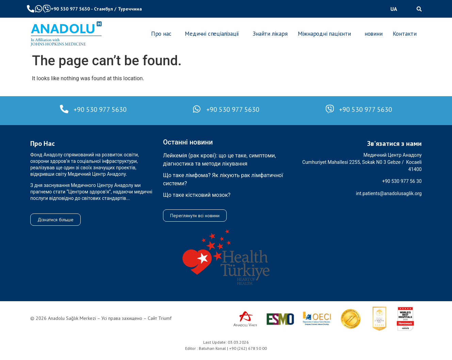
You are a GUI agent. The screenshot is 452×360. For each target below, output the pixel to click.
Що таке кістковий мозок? (196, 195)
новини (374, 33)
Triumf (165, 318)
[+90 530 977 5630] (64, 109)
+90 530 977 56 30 (402, 181)
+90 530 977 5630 (70, 9)
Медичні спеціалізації (212, 33)
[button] (395, 9)
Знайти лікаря (270, 33)
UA (393, 8)
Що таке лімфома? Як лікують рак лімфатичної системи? (223, 179)
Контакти (405, 33)
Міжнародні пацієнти (324, 33)
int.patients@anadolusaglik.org (389, 193)
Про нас (161, 33)
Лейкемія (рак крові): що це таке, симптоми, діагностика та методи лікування (219, 159)
